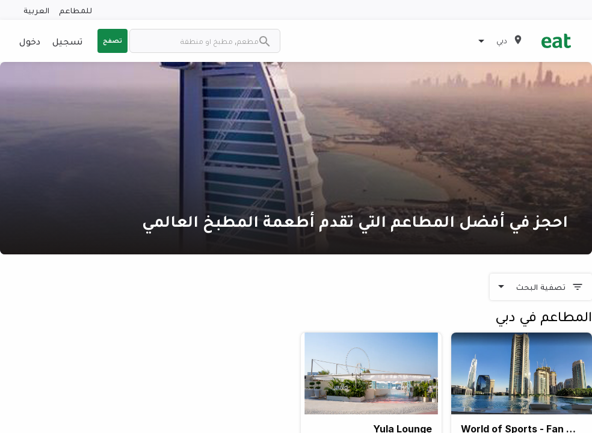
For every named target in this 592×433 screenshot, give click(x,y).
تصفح (112, 40)
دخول (29, 41)
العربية (36, 10)
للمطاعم (75, 10)
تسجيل (67, 41)
